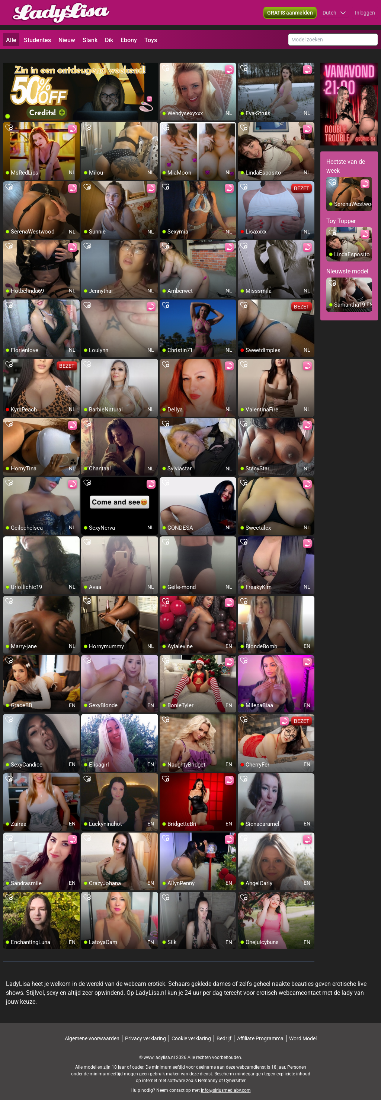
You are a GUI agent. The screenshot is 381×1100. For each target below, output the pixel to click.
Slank (90, 40)
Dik (109, 40)
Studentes (37, 40)
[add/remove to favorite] (165, 59)
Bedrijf (224, 1030)
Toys (150, 40)
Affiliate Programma (260, 1030)
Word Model (303, 1030)
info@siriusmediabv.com (226, 1081)
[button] (334, 14)
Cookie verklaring (191, 1030)
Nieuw (66, 40)
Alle (11, 40)
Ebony (129, 40)
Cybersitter (235, 1072)
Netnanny (208, 1072)
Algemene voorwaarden (92, 1030)
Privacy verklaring (145, 1030)
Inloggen (365, 15)
